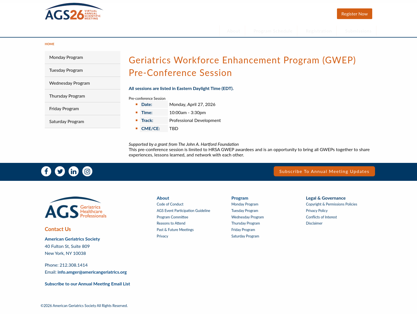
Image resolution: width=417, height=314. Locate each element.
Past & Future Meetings (175, 232)
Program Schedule (273, 30)
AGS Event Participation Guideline (183, 213)
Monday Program (66, 60)
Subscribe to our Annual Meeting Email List (87, 286)
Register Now (354, 13)
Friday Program (64, 111)
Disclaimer (314, 226)
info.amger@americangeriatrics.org (92, 274)
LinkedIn (73, 174)
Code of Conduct (170, 207)
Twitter (59, 174)
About (233, 30)
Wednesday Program (69, 85)
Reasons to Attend (171, 226)
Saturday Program (66, 124)
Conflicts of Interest (321, 220)
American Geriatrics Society (72, 241)
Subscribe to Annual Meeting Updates (324, 174)
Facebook (46, 174)
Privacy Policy (316, 213)
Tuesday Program (66, 72)
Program (239, 200)
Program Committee (172, 220)
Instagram (87, 174)
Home (49, 47)
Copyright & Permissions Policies (331, 207)
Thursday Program (67, 98)
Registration (319, 30)
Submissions (358, 30)
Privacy (162, 239)
